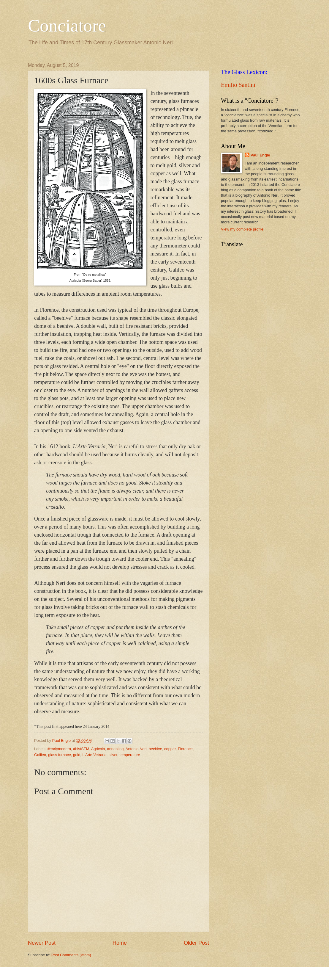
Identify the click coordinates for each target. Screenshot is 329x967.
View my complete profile (242, 229)
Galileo (40, 755)
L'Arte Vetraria (94, 755)
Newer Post (42, 943)
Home (120, 943)
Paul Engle (260, 155)
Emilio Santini (238, 85)
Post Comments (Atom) (71, 955)
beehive (155, 749)
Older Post (196, 943)
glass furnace (59, 755)
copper (170, 749)
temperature (129, 755)
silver (113, 755)
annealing (115, 749)
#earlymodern (59, 749)
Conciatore (67, 25)
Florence (185, 749)
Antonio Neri (136, 749)
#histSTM (81, 749)
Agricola (98, 749)
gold (76, 755)
